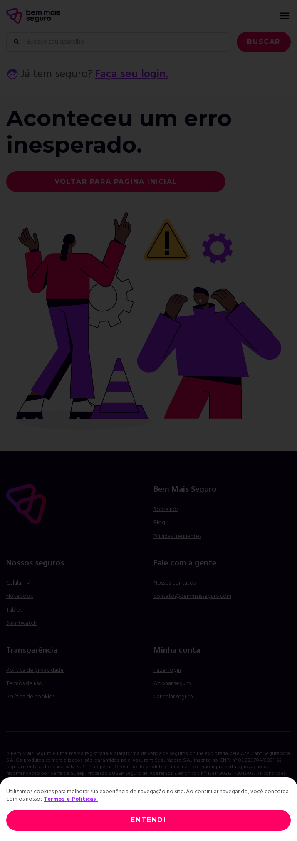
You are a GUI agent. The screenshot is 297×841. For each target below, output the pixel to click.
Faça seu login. (131, 74)
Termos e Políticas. (71, 799)
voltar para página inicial (116, 181)
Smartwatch (21, 623)
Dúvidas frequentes (177, 536)
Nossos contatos (174, 583)
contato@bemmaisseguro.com (192, 596)
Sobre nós (165, 509)
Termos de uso (24, 683)
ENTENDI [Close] (148, 820)
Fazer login (167, 670)
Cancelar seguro (173, 697)
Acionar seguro (172, 684)
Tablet (14, 610)
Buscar (263, 42)
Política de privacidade (35, 670)
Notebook (19, 596)
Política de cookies (30, 697)
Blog (159, 523)
